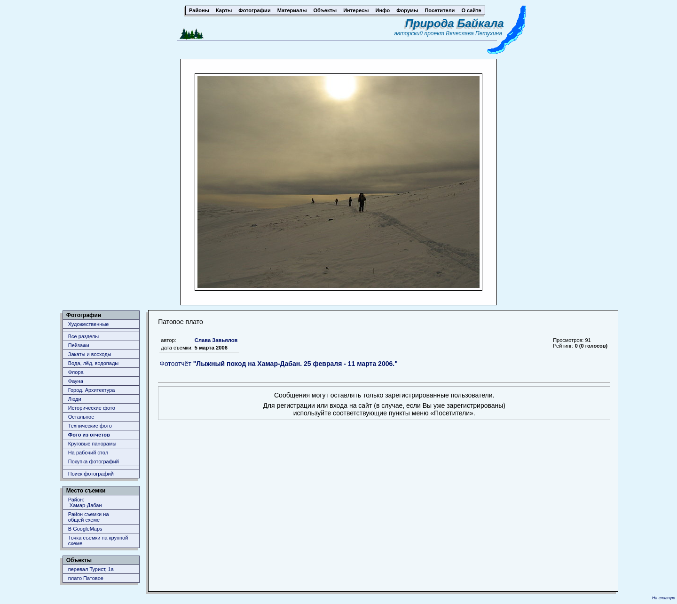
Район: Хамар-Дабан (85, 502)
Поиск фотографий (91, 474)
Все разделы (83, 336)
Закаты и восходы (89, 354)
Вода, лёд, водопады (93, 363)
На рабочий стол (88, 452)
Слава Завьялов (216, 340)
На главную (663, 598)
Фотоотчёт (278, 363)
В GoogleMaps (85, 529)
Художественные (88, 324)
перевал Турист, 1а (91, 569)
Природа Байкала (454, 23)
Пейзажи (78, 345)
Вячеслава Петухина (474, 33)
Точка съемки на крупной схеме (98, 540)
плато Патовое (85, 578)
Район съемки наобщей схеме (88, 517)
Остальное (81, 417)
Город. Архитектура (91, 390)
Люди (74, 399)
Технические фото (90, 426)
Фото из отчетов (89, 434)
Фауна (75, 381)
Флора (76, 372)
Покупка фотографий (93, 461)
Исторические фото (91, 408)
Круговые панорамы (92, 443)
